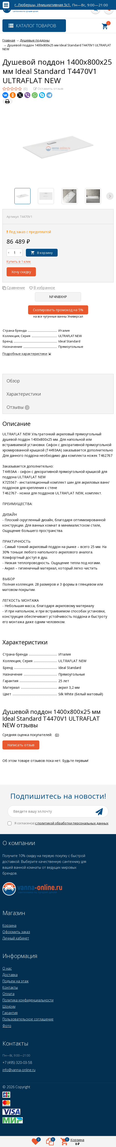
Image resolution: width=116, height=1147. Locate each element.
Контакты (10, 987)
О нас (7, 968)
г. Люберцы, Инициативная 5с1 (42, 4)
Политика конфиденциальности (27, 1000)
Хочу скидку (21, 271)
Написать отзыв (20, 745)
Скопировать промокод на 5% (58, 310)
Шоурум (8, 1006)
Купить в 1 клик (19, 261)
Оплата (8, 993)
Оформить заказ (16, 931)
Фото (6, 1025)
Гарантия (10, 1012)
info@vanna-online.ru (18, 1069)
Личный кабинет (15, 938)
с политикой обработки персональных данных (71, 823)
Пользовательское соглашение (27, 1019)
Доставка (10, 974)
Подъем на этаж (15, 981)
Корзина (9, 925)
